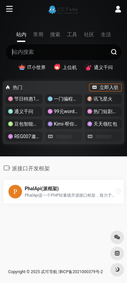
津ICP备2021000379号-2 (80, 271)
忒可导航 (49, 271)
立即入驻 (105, 87)
